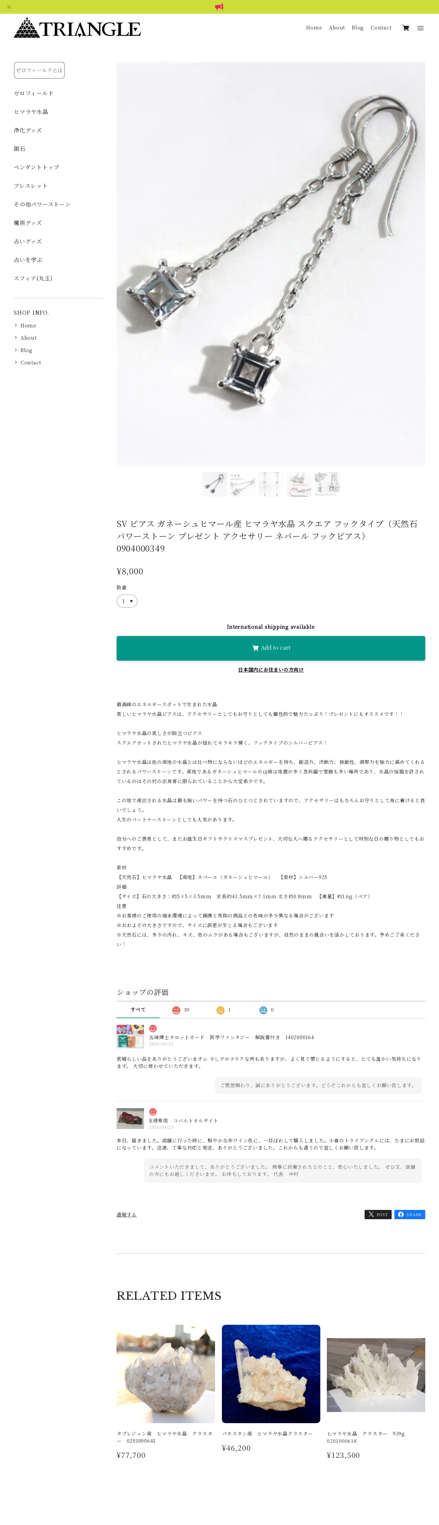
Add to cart (270, 648)
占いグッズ (28, 241)
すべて (137, 1009)
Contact (381, 27)
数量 (122, 587)
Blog (358, 27)
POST (382, 1214)
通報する (127, 1214)
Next (415, 273)
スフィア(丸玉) (33, 278)
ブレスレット (31, 186)
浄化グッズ (28, 130)
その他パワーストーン (42, 204)
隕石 (19, 149)
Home (314, 27)
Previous (127, 273)
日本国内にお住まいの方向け (271, 669)
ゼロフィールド (34, 93)
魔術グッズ (28, 223)
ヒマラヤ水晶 (31, 112)
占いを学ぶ (28, 260)
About (337, 27)
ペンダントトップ (36, 167)
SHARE (414, 1214)
